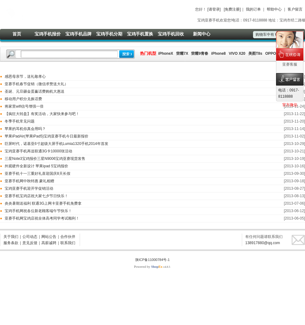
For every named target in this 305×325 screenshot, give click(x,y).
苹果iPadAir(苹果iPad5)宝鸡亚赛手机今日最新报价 (46, 136)
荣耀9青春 (199, 53)
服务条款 (10, 243)
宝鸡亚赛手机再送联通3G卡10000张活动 (38, 151)
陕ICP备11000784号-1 (152, 260)
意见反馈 (29, 243)
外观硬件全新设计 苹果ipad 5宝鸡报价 (36, 166)
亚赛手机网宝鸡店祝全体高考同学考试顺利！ (42, 218)
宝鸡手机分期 (109, 33)
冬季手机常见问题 (20, 121)
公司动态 (29, 236)
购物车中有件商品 (273, 34)
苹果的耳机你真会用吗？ (25, 129)
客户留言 (295, 9)
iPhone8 (218, 53)
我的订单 (253, 9)
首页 (16, 33)
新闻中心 (201, 33)
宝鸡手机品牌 (78, 33)
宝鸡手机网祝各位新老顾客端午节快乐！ (38, 211)
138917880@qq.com (262, 243)
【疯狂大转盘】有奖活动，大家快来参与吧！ (42, 114)
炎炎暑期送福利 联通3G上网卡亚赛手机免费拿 (43, 203)
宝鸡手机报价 (48, 33)
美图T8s (255, 53)
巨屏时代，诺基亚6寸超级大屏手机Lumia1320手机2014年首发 (56, 144)
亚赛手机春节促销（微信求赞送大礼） (36, 84)
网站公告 (48, 236)
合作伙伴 (67, 236)
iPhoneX (165, 53)
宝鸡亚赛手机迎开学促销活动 (29, 188)
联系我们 (67, 243)
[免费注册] (232, 9)
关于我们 (10, 236)
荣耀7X (182, 53)
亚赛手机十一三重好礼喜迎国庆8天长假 (37, 173)
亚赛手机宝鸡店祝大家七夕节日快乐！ (36, 196)
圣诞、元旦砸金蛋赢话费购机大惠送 (34, 91)
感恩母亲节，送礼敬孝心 (25, 76)
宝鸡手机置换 (140, 33)
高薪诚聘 (48, 243)
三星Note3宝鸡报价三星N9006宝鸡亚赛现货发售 (45, 158)
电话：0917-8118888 (288, 93)
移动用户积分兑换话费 (23, 99)
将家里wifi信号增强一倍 (24, 106)
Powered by (148, 266)
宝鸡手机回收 (171, 33)
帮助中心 (274, 9)
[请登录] (214, 9)
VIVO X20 (237, 53)
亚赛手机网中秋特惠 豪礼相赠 (29, 181)
